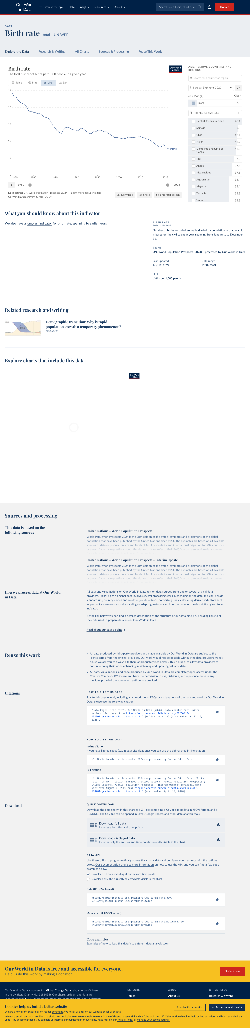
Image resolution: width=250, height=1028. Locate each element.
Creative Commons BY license (108, 676)
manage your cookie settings (153, 1020)
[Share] (144, 195)
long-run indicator (39, 223)
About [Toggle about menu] (120, 7)
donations (57, 1012)
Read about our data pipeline (106, 629)
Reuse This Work (150, 51)
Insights (84, 7)
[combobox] (180, 7)
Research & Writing (51, 51)
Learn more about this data (86, 193)
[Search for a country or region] (215, 78)
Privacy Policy (125, 1020)
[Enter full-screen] (168, 195)
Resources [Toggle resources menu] (102, 7)
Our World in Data (25, 7)
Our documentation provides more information (124, 868)
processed (211, 252)
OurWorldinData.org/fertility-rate (25, 197)
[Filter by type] (215, 113)
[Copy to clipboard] (213, 712)
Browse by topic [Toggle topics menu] (51, 7)
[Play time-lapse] (11, 185)
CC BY (48, 197)
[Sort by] (211, 88)
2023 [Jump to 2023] (177, 185)
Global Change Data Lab (61, 996)
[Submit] (199, 7)
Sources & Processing (114, 51)
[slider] (30, 185)
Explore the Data (17, 51)
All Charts (82, 51)
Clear (237, 96)
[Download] (125, 195)
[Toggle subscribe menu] (210, 7)
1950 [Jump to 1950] (21, 185)
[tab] (17, 83)
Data (72, 7)
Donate (224, 7)
